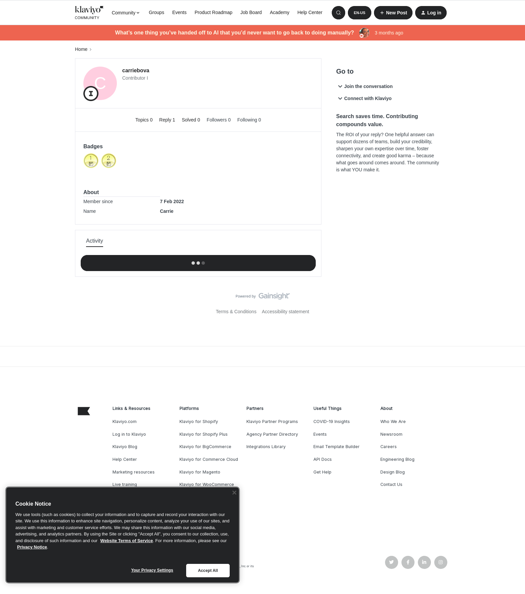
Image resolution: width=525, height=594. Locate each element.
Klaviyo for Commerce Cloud (208, 459)
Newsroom (391, 434)
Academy (279, 12)
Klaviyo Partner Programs (272, 421)
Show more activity (198, 261)
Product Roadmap (213, 12)
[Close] (234, 493)
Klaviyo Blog (124, 446)
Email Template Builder (336, 446)
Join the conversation (364, 86)
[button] (359, 12)
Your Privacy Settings (152, 570)
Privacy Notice (32, 546)
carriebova (135, 70)
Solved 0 (191, 119)
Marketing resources (133, 472)
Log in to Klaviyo (129, 434)
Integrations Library (266, 446)
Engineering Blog (397, 459)
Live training (124, 484)
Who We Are (393, 421)
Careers (388, 446)
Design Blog (392, 472)
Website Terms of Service (126, 540)
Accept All (208, 570)
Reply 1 (167, 119)
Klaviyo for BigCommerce (205, 446)
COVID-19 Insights (331, 421)
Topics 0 (144, 119)
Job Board (251, 12)
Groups (156, 12)
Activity (94, 241)
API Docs (322, 459)
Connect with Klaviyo (364, 98)
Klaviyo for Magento (199, 472)
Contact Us (391, 484)
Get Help (322, 472)
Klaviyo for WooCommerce (206, 484)
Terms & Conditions (236, 311)
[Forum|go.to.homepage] (89, 12)
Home (81, 49)
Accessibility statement (285, 311)
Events (179, 12)
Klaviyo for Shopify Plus (203, 434)
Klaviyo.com (124, 421)
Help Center (309, 12)
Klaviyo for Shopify (198, 421)
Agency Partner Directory (272, 434)
